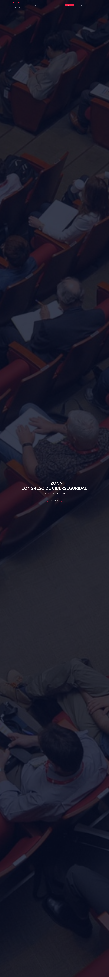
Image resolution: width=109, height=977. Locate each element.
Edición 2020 (87, 5)
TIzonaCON (16, 3)
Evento (23, 5)
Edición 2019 (78, 5)
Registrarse (69, 5)
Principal (16, 5)
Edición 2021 (17, 7)
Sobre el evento (54, 500)
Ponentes (29, 5)
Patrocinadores (52, 5)
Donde (44, 5)
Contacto (60, 5)
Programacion (37, 5)
